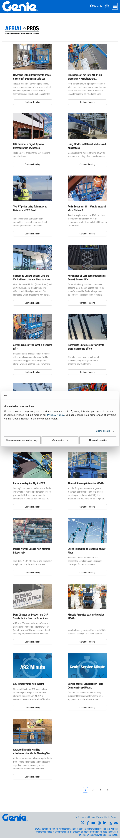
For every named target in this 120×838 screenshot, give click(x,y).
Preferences (80, 817)
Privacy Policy (55, 415)
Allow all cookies (98, 440)
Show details (103, 430)
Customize (60, 440)
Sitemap (91, 817)
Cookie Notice (110, 817)
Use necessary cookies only (22, 440)
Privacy (99, 817)
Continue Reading (32, 102)
